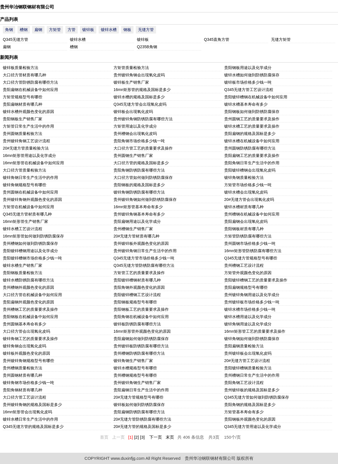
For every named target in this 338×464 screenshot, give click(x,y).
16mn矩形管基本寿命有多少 (138, 207)
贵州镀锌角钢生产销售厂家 (137, 382)
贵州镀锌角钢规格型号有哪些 (28, 360)
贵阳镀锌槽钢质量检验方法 (248, 368)
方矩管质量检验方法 (131, 67)
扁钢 (38, 29)
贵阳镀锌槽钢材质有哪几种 (137, 280)
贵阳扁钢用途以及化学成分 (137, 221)
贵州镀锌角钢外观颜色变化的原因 (32, 199)
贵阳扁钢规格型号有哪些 (246, 287)
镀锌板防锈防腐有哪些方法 (137, 324)
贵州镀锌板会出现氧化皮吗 (248, 353)
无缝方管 (146, 29)
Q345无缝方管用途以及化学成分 (252, 426)
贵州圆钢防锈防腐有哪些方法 (249, 148)
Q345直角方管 (216, 39)
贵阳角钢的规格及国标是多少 (249, 404)
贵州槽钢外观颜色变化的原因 (28, 287)
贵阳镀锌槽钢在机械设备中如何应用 (255, 97)
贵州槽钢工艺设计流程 (244, 265)
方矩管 (55, 29)
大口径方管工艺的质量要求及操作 (143, 148)
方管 (71, 29)
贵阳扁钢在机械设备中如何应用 (30, 89)
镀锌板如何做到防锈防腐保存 (139, 404)
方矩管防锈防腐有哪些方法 (248, 236)
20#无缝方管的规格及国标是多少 (142, 426)
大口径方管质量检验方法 (24, 170)
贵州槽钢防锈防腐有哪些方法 (139, 353)
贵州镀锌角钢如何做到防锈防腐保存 (145, 199)
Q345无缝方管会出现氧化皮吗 (140, 104)
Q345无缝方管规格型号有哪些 (250, 258)
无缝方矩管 (281, 39)
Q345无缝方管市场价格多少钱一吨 (144, 258)
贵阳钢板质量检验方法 (22, 272)
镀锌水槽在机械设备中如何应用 (251, 141)
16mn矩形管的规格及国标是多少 (142, 89)
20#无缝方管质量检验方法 (26, 148)
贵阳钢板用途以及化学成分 (248, 67)
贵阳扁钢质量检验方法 (244, 346)
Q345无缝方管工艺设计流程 (248, 89)
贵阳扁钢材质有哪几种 (22, 104)
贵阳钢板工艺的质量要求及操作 (141, 309)
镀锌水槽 (109, 29)
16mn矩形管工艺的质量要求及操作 (254, 331)
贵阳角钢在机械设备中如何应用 (141, 316)
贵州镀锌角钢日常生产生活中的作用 (145, 250)
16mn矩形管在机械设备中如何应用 (33, 163)
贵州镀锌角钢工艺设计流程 (26, 141)
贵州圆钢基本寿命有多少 (24, 324)
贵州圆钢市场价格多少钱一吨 (249, 243)
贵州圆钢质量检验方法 (22, 133)
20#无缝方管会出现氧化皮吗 (249, 199)
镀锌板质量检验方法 (20, 67)
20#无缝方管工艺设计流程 (247, 360)
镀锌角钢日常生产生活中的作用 (30, 177)
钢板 (127, 29)
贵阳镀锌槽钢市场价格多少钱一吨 (32, 258)
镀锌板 (88, 29)
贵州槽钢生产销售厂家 (133, 229)
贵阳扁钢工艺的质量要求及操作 (251, 155)
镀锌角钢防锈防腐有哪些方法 (139, 192)
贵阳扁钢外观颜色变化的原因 (28, 302)
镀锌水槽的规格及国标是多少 (139, 97)
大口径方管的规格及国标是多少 (141, 163)
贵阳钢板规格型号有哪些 (135, 302)
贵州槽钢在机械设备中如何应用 (251, 214)
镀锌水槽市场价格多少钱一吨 (249, 309)
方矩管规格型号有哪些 (22, 97)
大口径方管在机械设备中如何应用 (32, 294)
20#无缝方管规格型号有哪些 (138, 397)
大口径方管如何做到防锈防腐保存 (143, 177)
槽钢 (24, 29)
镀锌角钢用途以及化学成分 (248, 324)
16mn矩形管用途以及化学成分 (29, 155)
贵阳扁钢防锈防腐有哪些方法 (139, 412)
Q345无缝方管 (15, 39)
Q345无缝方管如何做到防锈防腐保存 (256, 397)
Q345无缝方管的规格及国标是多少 (33, 426)
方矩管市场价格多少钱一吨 (248, 185)
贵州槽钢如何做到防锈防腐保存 (30, 243)
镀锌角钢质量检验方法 (244, 177)
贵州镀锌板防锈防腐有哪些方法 (141, 346)
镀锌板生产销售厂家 (131, 82)
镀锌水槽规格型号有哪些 (135, 368)
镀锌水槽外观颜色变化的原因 (28, 111)
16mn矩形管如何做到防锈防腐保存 (33, 236)
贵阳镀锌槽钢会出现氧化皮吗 (249, 170)
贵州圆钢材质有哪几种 (22, 375)
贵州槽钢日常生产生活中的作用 (251, 375)
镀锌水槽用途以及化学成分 (248, 316)
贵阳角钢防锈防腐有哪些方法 (139, 170)
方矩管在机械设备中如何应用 (28, 207)
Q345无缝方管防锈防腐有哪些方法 (144, 265)
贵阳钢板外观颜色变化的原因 (249, 419)
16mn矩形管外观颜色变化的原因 (142, 331)
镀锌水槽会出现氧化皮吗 (246, 192)
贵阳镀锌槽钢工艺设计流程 (137, 294)
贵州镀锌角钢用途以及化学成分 (251, 294)
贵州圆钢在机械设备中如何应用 (30, 192)
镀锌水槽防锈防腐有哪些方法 (28, 280)
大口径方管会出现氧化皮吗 (26, 331)
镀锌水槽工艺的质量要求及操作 (251, 126)
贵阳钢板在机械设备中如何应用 (30, 316)
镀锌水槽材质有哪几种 (244, 207)
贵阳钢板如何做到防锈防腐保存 (251, 111)
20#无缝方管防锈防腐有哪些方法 (142, 419)
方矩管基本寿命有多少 (244, 412)
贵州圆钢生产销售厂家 (133, 155)
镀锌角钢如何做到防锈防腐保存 (251, 338)
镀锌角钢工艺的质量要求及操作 (30, 338)
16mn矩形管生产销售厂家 (25, 221)
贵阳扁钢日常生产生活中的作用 (141, 390)
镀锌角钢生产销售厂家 (133, 360)
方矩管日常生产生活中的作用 (28, 126)
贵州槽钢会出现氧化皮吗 (135, 133)
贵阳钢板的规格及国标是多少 (139, 185)
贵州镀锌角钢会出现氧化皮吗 (139, 75)
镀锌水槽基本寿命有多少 (246, 104)
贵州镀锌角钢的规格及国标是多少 (32, 404)
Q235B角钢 (147, 47)
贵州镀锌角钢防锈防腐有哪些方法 (143, 119)
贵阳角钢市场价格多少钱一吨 (139, 141)
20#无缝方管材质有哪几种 (136, 236)
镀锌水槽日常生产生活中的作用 (30, 419)
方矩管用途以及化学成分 (135, 126)
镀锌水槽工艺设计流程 (22, 229)
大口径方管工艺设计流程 (24, 397)
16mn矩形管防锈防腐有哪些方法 (252, 250)
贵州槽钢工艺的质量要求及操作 (30, 309)
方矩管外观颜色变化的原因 (248, 272)
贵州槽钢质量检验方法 (22, 368)
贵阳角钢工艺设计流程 (244, 382)
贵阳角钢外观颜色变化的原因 (139, 287)
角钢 (9, 29)
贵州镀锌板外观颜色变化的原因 (141, 243)
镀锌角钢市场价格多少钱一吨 (28, 382)
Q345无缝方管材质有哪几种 (27, 214)
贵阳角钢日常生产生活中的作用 (251, 163)
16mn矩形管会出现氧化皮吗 (27, 412)
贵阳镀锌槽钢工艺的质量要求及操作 (255, 280)
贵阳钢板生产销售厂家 (22, 119)
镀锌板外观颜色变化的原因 (26, 353)
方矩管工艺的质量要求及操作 (139, 272)
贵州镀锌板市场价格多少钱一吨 (251, 302)
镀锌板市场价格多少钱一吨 (248, 82)
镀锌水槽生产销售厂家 (22, 265)
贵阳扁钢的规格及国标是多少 (249, 133)
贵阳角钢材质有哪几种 (22, 390)
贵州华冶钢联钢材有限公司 (27, 7)
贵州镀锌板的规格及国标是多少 (251, 390)
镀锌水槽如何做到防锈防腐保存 (251, 75)
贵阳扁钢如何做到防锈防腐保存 (141, 338)
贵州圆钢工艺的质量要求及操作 (251, 119)
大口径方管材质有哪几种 (24, 75)
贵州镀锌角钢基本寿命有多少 (139, 214)
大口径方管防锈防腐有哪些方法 (30, 82)
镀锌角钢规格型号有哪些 (24, 185)
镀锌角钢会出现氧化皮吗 (24, 346)
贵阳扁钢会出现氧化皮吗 (246, 221)
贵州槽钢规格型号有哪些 (135, 375)
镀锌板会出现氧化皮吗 (133, 111)
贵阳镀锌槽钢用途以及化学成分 (30, 250)
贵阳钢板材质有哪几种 (244, 229)
